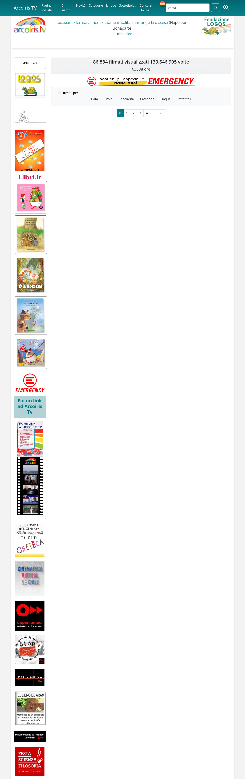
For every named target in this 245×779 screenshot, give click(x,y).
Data (94, 99)
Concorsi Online (145, 7)
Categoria (147, 99)
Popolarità (126, 99)
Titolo (108, 99)
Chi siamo (65, 7)
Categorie (96, 5)
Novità (81, 5)
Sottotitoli (184, 99)
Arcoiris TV (25, 7)
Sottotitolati (127, 5)
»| (161, 113)
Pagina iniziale (47, 7)
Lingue (111, 5)
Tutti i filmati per (66, 93)
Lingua (165, 99)
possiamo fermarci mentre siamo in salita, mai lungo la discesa (113, 22)
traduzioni (124, 33)
